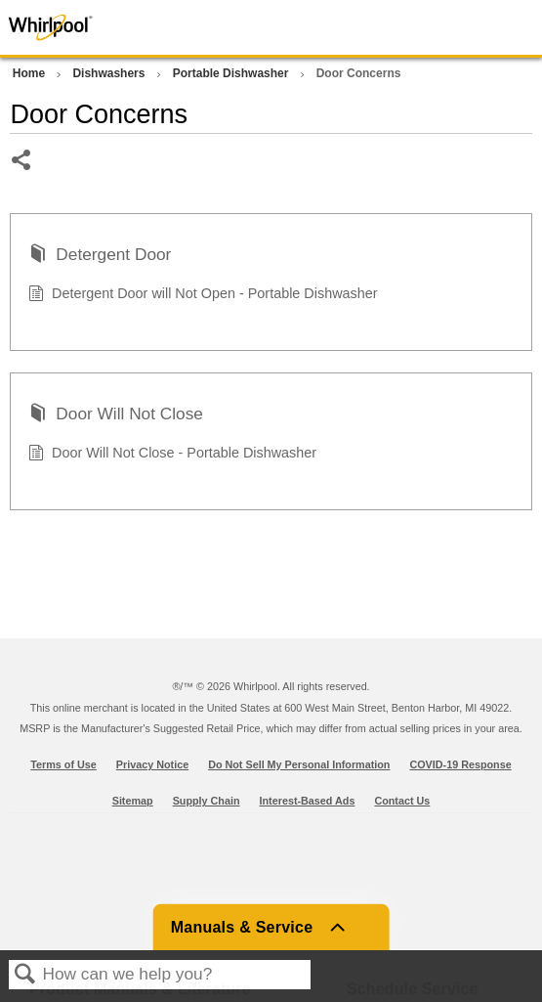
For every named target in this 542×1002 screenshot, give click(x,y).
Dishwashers (109, 73)
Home (31, 73)
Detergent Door (99, 256)
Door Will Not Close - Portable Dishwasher (172, 455)
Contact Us (402, 800)
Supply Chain (206, 800)
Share (22, 162)
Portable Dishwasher (232, 73)
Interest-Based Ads (307, 800)
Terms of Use (63, 764)
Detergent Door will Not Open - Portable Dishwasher (202, 295)
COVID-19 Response (460, 764)
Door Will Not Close (115, 415)
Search (25, 975)
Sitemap (132, 800)
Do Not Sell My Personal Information (299, 764)
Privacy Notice (152, 764)
